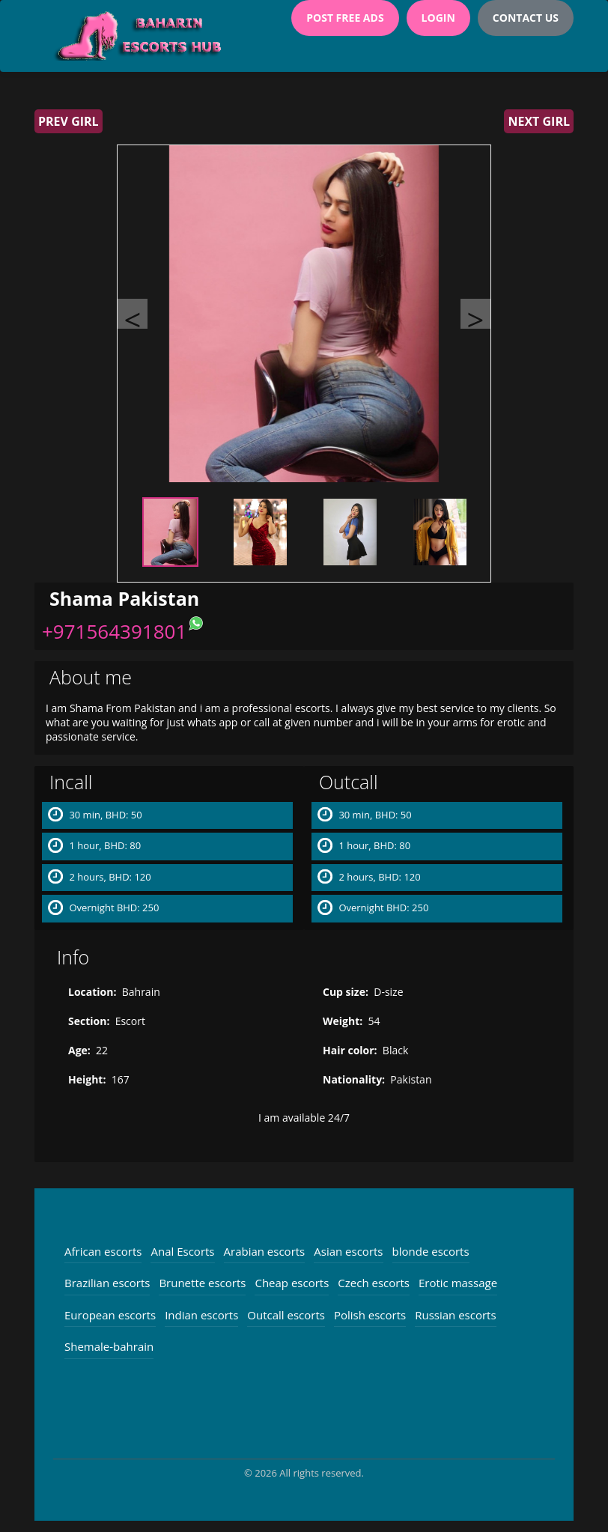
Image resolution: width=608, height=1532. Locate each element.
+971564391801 (114, 631)
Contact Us (526, 17)
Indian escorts (201, 1314)
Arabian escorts (264, 1251)
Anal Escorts (182, 1251)
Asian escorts (348, 1251)
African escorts (103, 1251)
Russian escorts (455, 1314)
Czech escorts (374, 1282)
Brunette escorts (202, 1282)
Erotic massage (458, 1282)
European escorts (110, 1314)
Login (438, 17)
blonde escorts (430, 1251)
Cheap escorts (292, 1282)
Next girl (539, 121)
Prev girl (68, 121)
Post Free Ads (344, 17)
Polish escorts (370, 1314)
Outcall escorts (286, 1314)
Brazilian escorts (107, 1282)
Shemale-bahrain (108, 1346)
